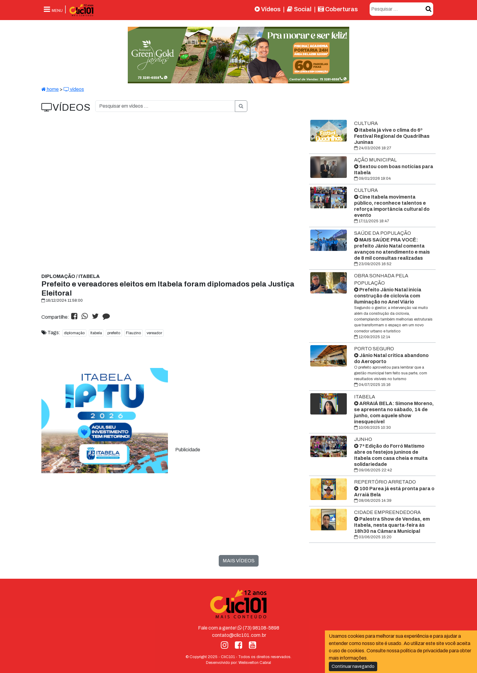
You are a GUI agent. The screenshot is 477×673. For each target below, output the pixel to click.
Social (299, 9)
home (50, 89)
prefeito (113, 333)
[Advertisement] (220, 406)
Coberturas (338, 9)
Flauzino (133, 333)
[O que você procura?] (165, 106)
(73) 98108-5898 (258, 627)
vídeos (74, 89)
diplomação (74, 333)
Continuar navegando (353, 666)
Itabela (96, 333)
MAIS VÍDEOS (239, 560)
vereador (154, 333)
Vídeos (267, 9)
